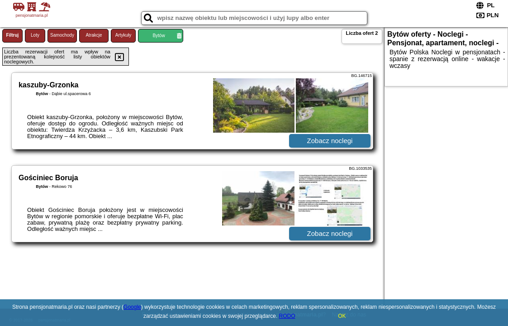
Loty (35, 35)
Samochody (62, 35)
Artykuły (123, 35)
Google (132, 307)
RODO (287, 316)
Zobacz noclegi (330, 140)
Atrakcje (93, 35)
